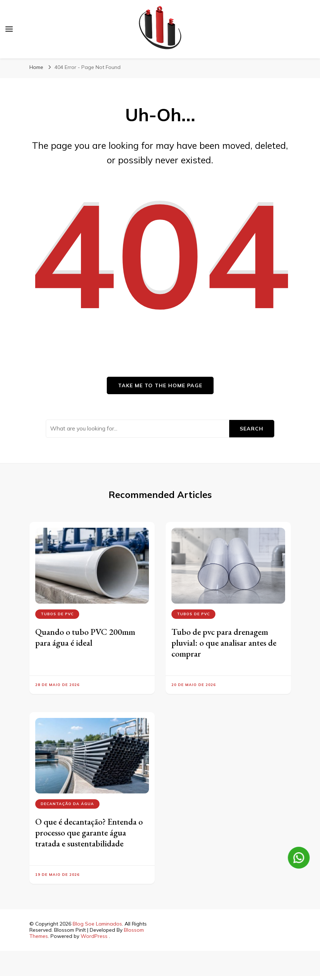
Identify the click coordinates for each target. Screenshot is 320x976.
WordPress (94, 936)
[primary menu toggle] (9, 29)
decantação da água (67, 803)
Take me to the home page (160, 385)
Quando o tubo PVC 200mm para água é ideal (85, 637)
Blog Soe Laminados (97, 923)
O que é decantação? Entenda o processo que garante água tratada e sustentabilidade (89, 832)
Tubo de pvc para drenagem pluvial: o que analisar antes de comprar (223, 642)
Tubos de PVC (57, 614)
